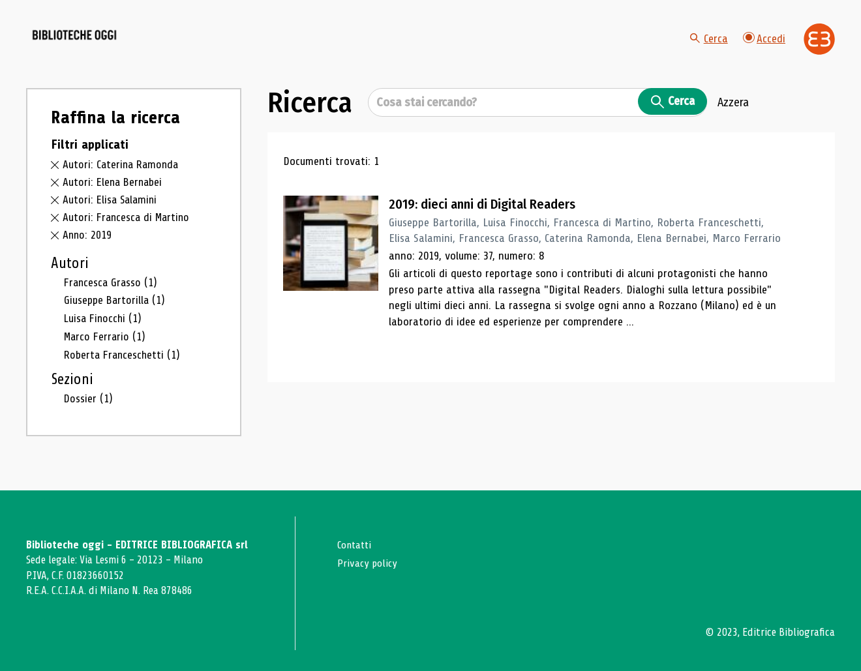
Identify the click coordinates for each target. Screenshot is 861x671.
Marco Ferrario (106, 348)
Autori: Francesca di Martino (128, 230)
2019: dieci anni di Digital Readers (487, 218)
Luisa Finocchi (104, 331)
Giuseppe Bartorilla (116, 313)
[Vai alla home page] (99, 46)
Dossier (88, 410)
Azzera (733, 117)
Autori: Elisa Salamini (111, 213)
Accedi (763, 45)
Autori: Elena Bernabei (114, 195)
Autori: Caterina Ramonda (123, 178)
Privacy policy (368, 562)
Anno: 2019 (88, 248)
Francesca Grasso (112, 295)
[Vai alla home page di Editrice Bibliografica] (819, 46)
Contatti (355, 545)
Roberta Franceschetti (124, 367)
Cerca (708, 45)
